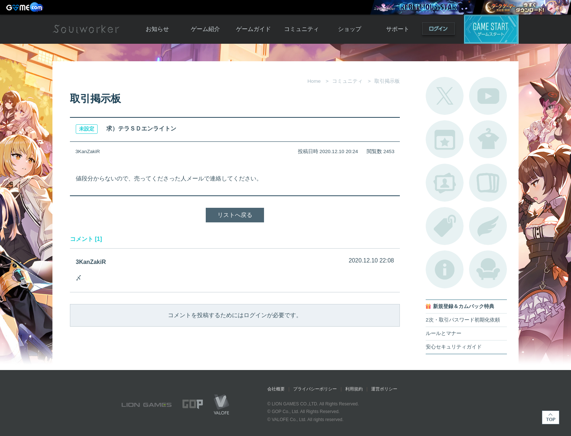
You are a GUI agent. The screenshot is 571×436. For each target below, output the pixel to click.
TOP (550, 417)
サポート (397, 29)
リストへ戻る (234, 215)
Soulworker (85, 29)
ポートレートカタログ (445, 183)
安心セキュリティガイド (454, 347)
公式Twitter (445, 96)
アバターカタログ (488, 139)
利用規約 (354, 389)
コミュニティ (301, 29)
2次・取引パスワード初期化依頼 (463, 320)
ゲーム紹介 (205, 29)
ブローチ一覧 (488, 226)
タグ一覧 (445, 226)
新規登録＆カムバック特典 (463, 306)
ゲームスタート (491, 29)
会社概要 (276, 389)
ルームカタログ (488, 269)
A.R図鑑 (488, 183)
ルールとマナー (443, 333)
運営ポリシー (384, 389)
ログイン (438, 30)
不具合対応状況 (445, 269)
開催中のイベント (445, 139)
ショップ (349, 29)
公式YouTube (488, 96)
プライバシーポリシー (315, 389)
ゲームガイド (253, 29)
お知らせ (157, 29)
